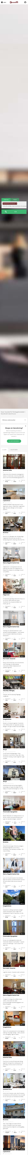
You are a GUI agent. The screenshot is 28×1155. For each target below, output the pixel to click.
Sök (15, 212)
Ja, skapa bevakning (14, 441)
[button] (26, 2)
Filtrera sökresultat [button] (14, 420)
